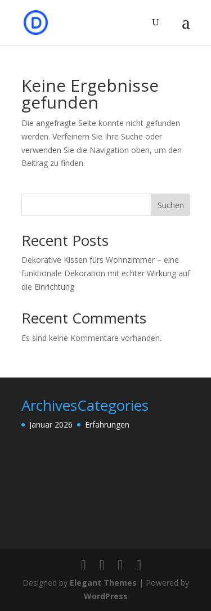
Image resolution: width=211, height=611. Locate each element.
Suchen (171, 205)
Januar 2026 (51, 424)
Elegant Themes (103, 582)
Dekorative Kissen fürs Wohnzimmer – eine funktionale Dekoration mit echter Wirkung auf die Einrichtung (105, 273)
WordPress (106, 596)
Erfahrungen (107, 424)
